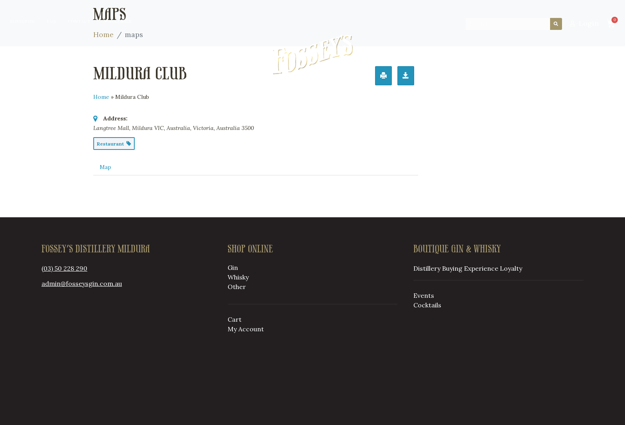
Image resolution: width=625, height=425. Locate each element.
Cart (235, 319)
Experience (481, 268)
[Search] (556, 24)
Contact (79, 21)
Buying (192, 54)
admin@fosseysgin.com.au (81, 283)
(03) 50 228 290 (64, 268)
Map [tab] (105, 167)
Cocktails (427, 305)
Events (423, 295)
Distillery (138, 54)
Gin (233, 268)
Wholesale (118, 21)
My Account (246, 329)
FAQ (51, 21)
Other (237, 287)
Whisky (238, 277)
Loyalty (435, 54)
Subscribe (22, 21)
